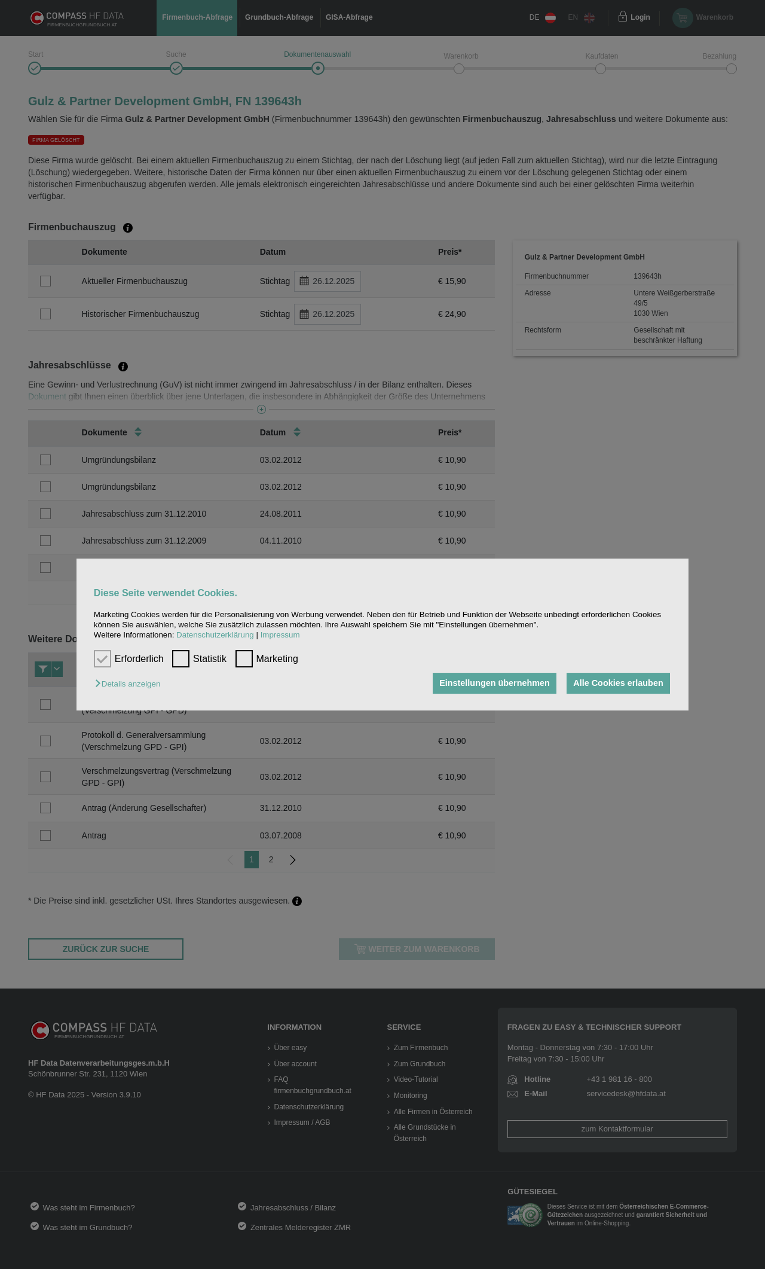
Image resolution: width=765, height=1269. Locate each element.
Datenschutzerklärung (215, 635)
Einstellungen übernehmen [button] (494, 683)
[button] (130, 684)
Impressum (280, 635)
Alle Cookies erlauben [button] (618, 683)
